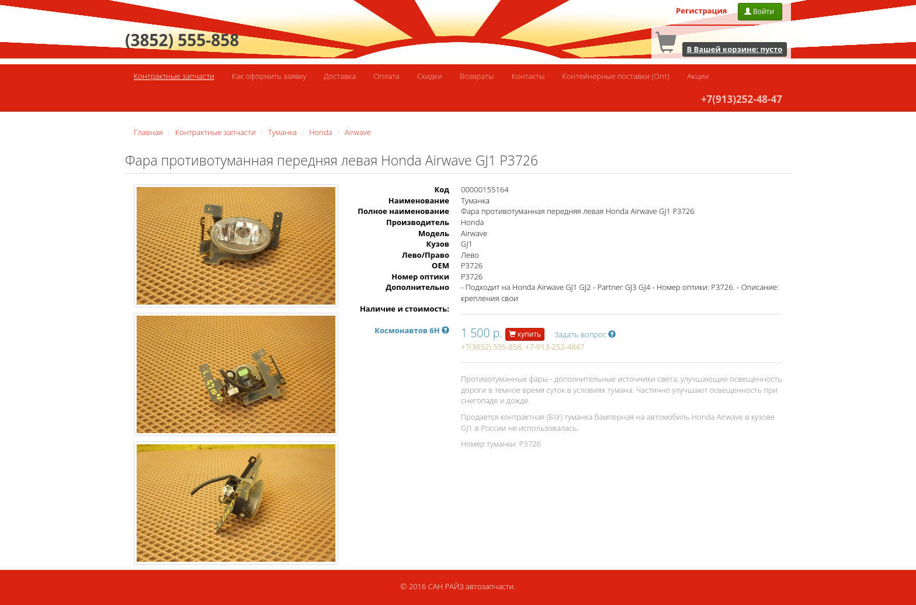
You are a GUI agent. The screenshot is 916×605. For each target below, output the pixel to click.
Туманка (282, 132)
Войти (760, 11)
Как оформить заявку (269, 76)
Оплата (386, 76)
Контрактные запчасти (174, 76)
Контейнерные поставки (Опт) (615, 76)
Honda (320, 132)
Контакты (527, 76)
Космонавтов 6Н (411, 330)
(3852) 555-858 (182, 40)
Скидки (429, 76)
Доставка (340, 76)
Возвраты (477, 76)
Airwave (358, 132)
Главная (148, 132)
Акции (698, 76)
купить (525, 334)
